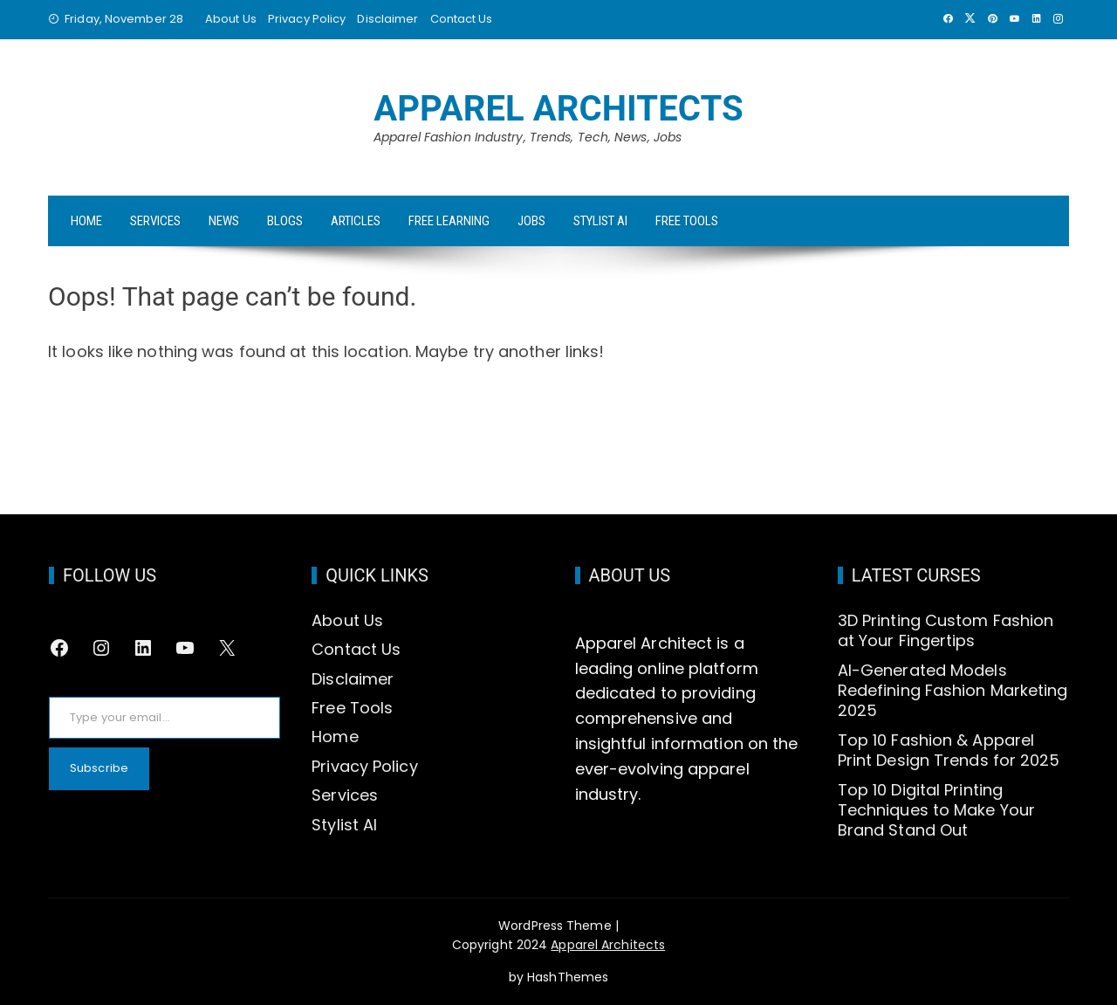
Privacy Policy (307, 18)
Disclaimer (387, 18)
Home (86, 221)
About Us (231, 18)
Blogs (285, 221)
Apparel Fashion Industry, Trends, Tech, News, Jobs (527, 137)
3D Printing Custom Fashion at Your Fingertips (946, 630)
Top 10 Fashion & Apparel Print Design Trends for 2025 (949, 750)
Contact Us (461, 18)
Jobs (531, 221)
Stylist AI (600, 221)
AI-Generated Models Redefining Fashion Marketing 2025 (953, 690)
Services (155, 221)
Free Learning (449, 221)
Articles (355, 221)
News (224, 221)
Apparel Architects (558, 108)
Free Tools (686, 221)
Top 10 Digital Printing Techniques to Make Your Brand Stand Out (936, 810)
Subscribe (99, 768)
